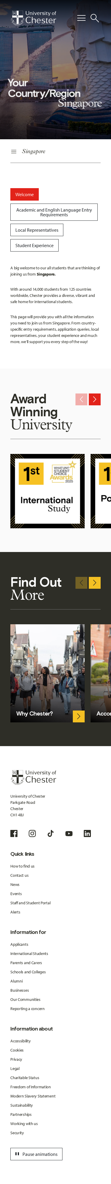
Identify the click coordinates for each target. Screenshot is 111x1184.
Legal (15, 1068)
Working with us (24, 1123)
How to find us (22, 866)
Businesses (19, 990)
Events (16, 893)
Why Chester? (34, 713)
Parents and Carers (26, 962)
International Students (29, 953)
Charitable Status (24, 1077)
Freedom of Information (30, 1086)
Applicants (19, 944)
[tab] (24, 194)
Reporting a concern (27, 1008)
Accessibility (20, 1041)
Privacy (16, 1059)
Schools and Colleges (28, 972)
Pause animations (35, 1154)
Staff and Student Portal (30, 902)
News (15, 884)
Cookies (17, 1050)
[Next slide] (95, 399)
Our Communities (25, 999)
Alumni (16, 981)
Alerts (15, 912)
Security (17, 1132)
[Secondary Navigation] (55, 152)
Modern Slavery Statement (32, 1096)
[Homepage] (33, 18)
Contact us (19, 875)
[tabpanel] (55, 305)
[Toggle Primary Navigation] (81, 18)
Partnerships (21, 1114)
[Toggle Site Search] (95, 18)
